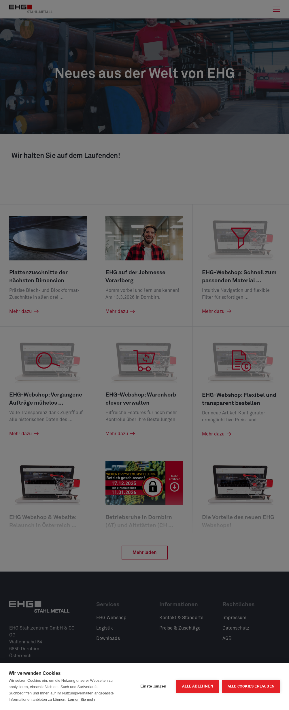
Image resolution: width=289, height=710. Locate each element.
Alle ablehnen (197, 686)
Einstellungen (153, 686)
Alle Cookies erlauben (251, 686)
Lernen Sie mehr (81, 699)
